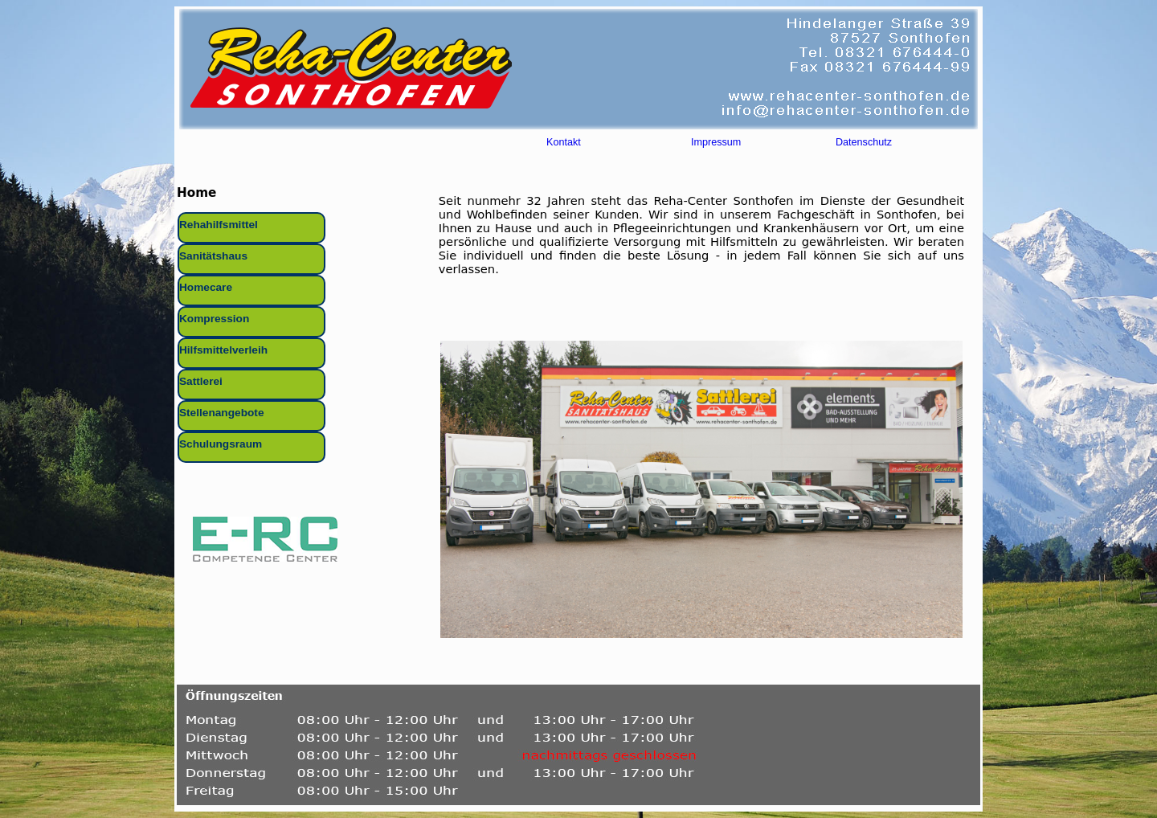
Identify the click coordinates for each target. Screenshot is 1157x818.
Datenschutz (864, 145)
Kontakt (563, 145)
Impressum (716, 145)
